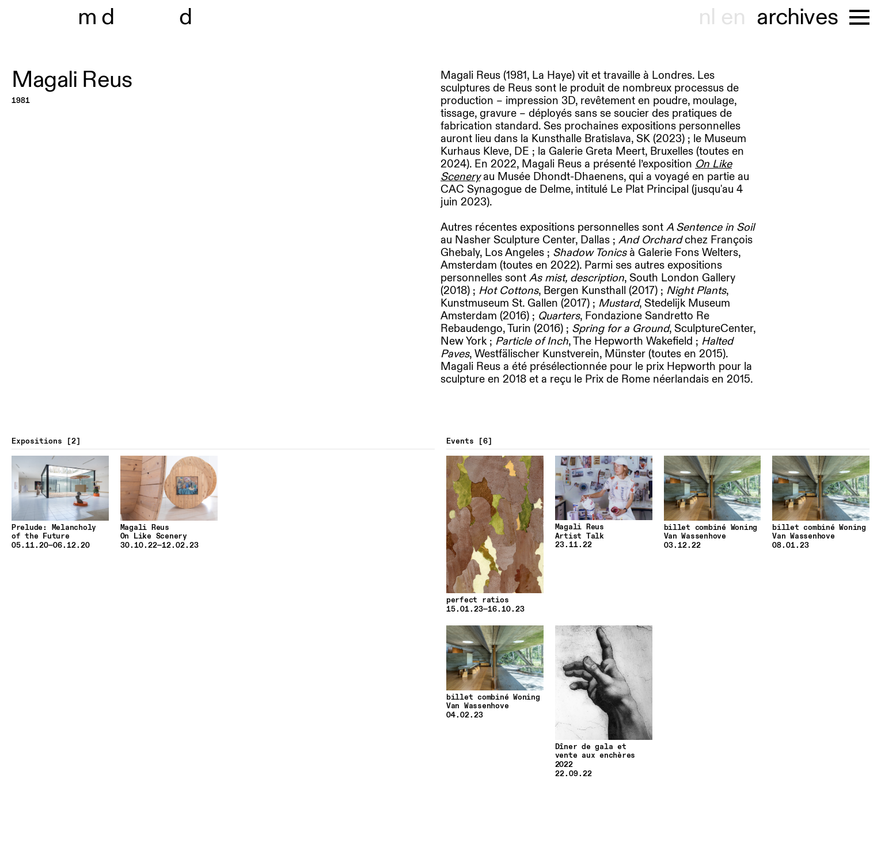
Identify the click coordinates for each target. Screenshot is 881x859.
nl (706, 17)
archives (797, 17)
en (733, 17)
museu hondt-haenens (143, 17)
